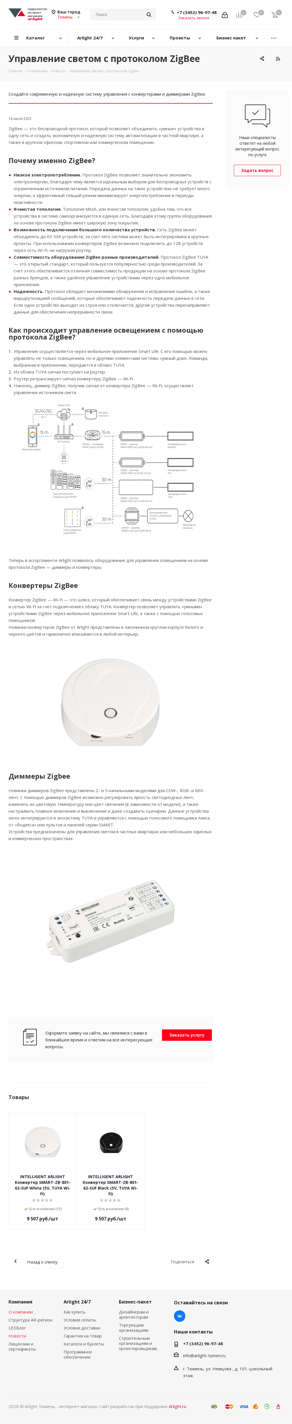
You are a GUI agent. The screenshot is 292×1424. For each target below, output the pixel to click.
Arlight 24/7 (77, 1302)
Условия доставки (82, 1328)
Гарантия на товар (83, 1336)
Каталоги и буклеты (84, 1344)
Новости (17, 1336)
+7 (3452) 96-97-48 (197, 12)
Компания (21, 1302)
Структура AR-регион (30, 1320)
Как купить (75, 1312)
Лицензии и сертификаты (22, 1346)
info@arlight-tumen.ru (204, 1355)
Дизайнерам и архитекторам (134, 1314)
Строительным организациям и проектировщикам (138, 1343)
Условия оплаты (80, 1320)
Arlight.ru (177, 1406)
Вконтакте (179, 1316)
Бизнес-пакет (135, 1302)
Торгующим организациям (133, 1327)
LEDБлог (17, 1328)
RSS (277, 59)
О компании (21, 1312)
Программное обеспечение (78, 1354)
